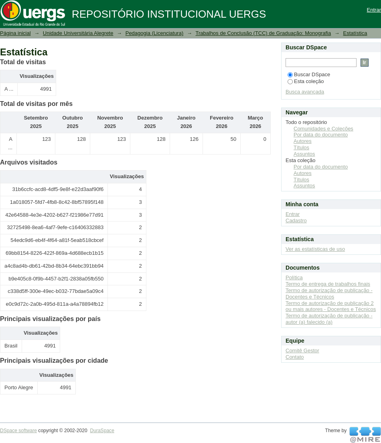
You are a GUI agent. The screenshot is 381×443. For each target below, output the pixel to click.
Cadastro (296, 220)
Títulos (301, 147)
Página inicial (15, 33)
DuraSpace (102, 430)
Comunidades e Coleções (323, 129)
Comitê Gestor (302, 350)
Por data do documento (321, 135)
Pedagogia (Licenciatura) (155, 33)
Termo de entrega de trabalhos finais (328, 284)
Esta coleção (306, 81)
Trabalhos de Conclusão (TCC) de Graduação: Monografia (263, 33)
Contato (295, 357)
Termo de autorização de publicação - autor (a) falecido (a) (329, 319)
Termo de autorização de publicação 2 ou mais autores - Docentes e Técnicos (331, 306)
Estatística (355, 33)
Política (294, 277)
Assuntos (304, 154)
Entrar (374, 10)
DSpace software (18, 430)
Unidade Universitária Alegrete (78, 33)
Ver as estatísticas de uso (315, 249)
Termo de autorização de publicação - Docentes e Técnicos (329, 293)
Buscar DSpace (309, 74)
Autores (303, 141)
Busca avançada (305, 92)
